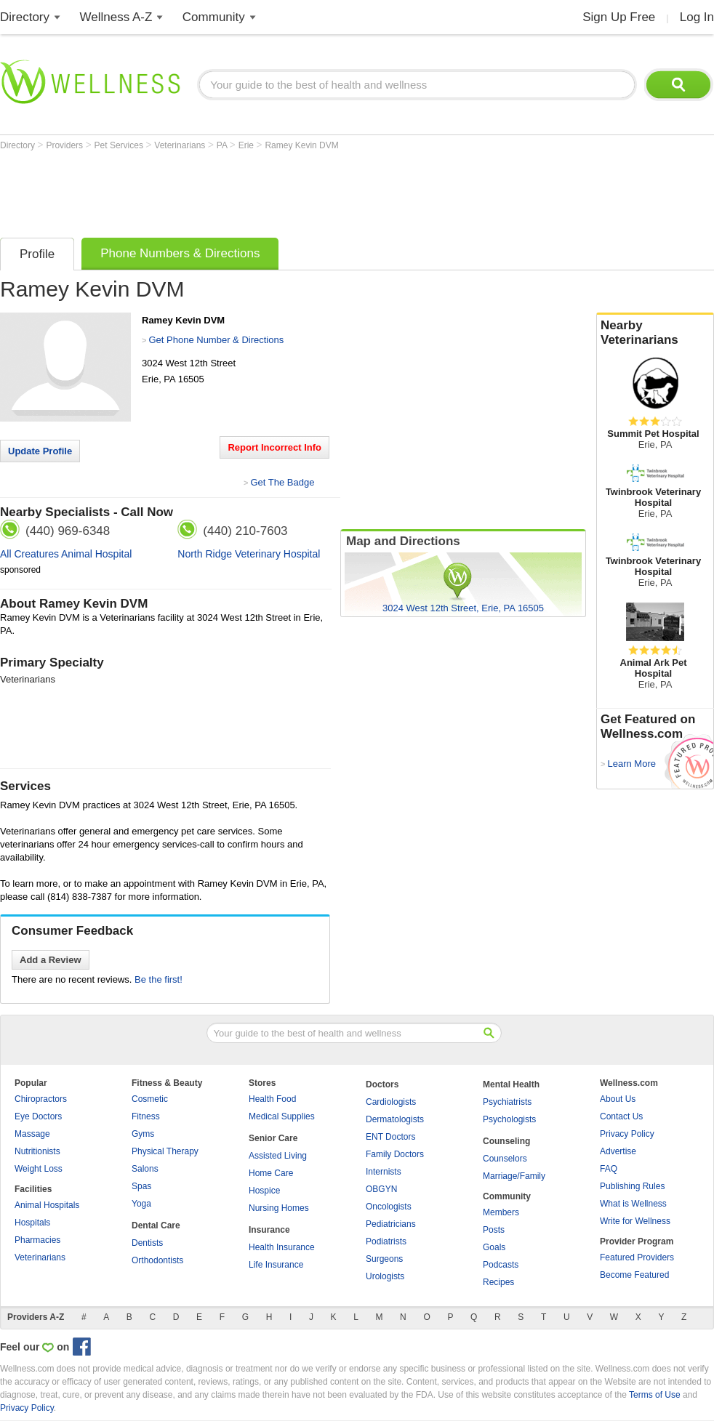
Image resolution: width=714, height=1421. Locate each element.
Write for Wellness (635, 1221)
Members (501, 1212)
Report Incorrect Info (274, 447)
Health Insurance (282, 1247)
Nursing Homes (279, 1208)
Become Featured (634, 1275)
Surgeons (384, 1259)
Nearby (655, 332)
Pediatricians (391, 1224)
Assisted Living (278, 1156)
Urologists (385, 1276)
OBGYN (381, 1189)
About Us (617, 1099)
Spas (141, 1186)
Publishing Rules (632, 1186)
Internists (383, 1172)
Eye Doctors (38, 1116)
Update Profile (40, 451)
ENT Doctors (390, 1137)
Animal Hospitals (47, 1205)
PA (223, 145)
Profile (37, 254)
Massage (32, 1134)
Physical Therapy (165, 1151)
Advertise (618, 1151)
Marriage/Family (514, 1176)
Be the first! (158, 979)
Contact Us (621, 1116)
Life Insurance (276, 1265)
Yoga (141, 1204)
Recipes (498, 1282)
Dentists (147, 1243)
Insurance (269, 1230)
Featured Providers (637, 1257)
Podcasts (500, 1265)
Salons (145, 1169)
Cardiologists (391, 1102)
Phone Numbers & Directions (180, 253)
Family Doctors (395, 1154)
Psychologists (509, 1119)
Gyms (143, 1134)
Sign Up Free (618, 17)
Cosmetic (150, 1099)
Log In (697, 17)
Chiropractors (41, 1099)
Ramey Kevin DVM (301, 145)
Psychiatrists (507, 1102)
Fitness (146, 1116)
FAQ (608, 1169)
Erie (247, 145)
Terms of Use (655, 1395)
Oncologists (389, 1206)
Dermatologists (395, 1119)
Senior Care (273, 1138)
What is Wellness (633, 1204)
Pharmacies (37, 1240)
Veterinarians (180, 145)
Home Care (271, 1173)
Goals (494, 1247)
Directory (24, 17)
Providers (65, 145)
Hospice (264, 1190)
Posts (494, 1230)
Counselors (505, 1159)
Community (213, 17)
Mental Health (511, 1084)
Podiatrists (386, 1241)
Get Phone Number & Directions (216, 339)
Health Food (272, 1099)
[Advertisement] (264, 190)
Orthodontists (157, 1260)
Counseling (506, 1141)
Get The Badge (282, 482)
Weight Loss (39, 1169)
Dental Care (156, 1225)
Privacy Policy (627, 1134)
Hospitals (32, 1222)
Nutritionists (37, 1151)
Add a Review (50, 959)
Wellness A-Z (116, 17)
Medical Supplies (282, 1116)
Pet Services (120, 145)
